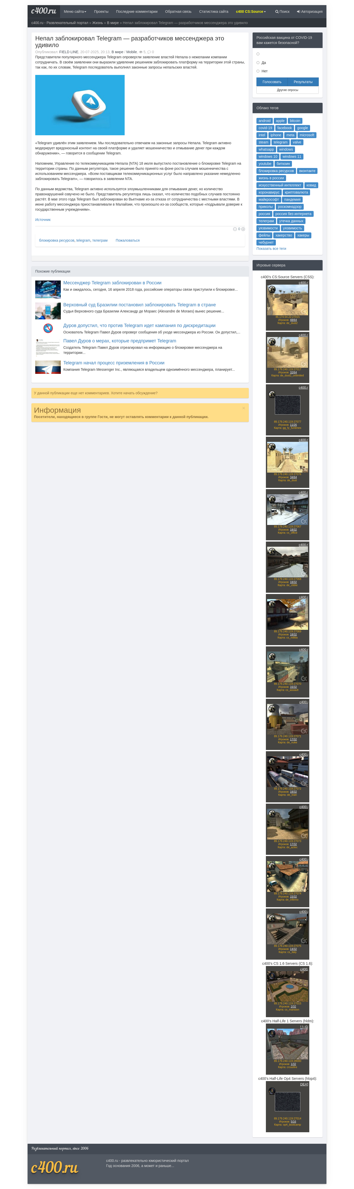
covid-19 (265, 128)
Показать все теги (271, 248)
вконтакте (307, 171)
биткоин (283, 164)
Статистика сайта (213, 11)
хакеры (303, 235)
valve (297, 142)
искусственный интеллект (280, 185)
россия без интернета (293, 214)
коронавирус (269, 192)
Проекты (101, 11)
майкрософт (269, 199)
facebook (284, 128)
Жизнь (97, 23)
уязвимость (292, 228)
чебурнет (266, 242)
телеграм (100, 240)
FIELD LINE (68, 52)
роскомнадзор (290, 207)
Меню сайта (75, 11)
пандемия (292, 199)
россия (264, 214)
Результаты (303, 82)
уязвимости (268, 228)
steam (263, 142)
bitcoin (295, 121)
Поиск (282, 11)
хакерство (284, 235)
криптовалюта (296, 192)
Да (263, 63)
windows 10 (268, 156)
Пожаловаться (127, 240)
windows (286, 149)
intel (262, 135)
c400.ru (43, 11)
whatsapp (266, 149)
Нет (264, 71)
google (302, 128)
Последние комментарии (137, 11)
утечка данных (291, 221)
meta (290, 135)
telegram (83, 240)
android (265, 121)
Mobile (131, 52)
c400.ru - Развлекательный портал (59, 23)
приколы (266, 207)
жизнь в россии (271, 178)
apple (280, 121)
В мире (113, 23)
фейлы (264, 235)
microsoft (307, 135)
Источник (43, 220)
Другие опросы (287, 90)
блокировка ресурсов (56, 240)
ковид (311, 185)
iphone (275, 135)
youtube (265, 164)
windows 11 (291, 156)
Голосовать (272, 82)
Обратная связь (178, 11)
